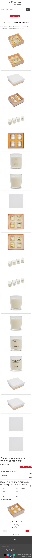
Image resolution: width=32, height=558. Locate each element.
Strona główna (4, 26)
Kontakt (16, 541)
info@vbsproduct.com (22, 22)
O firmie (16, 539)
